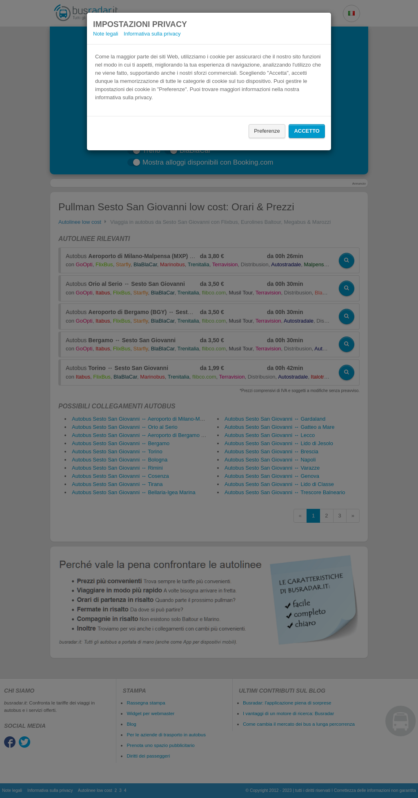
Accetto (307, 131)
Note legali (105, 34)
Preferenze (267, 131)
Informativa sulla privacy (152, 34)
